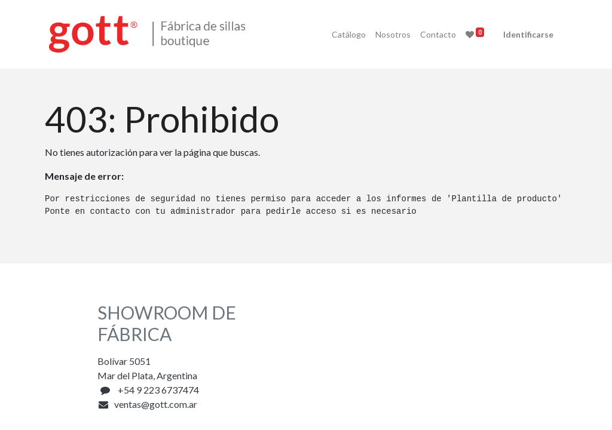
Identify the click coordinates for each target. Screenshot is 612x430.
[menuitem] (343, 34)
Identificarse (523, 34)
